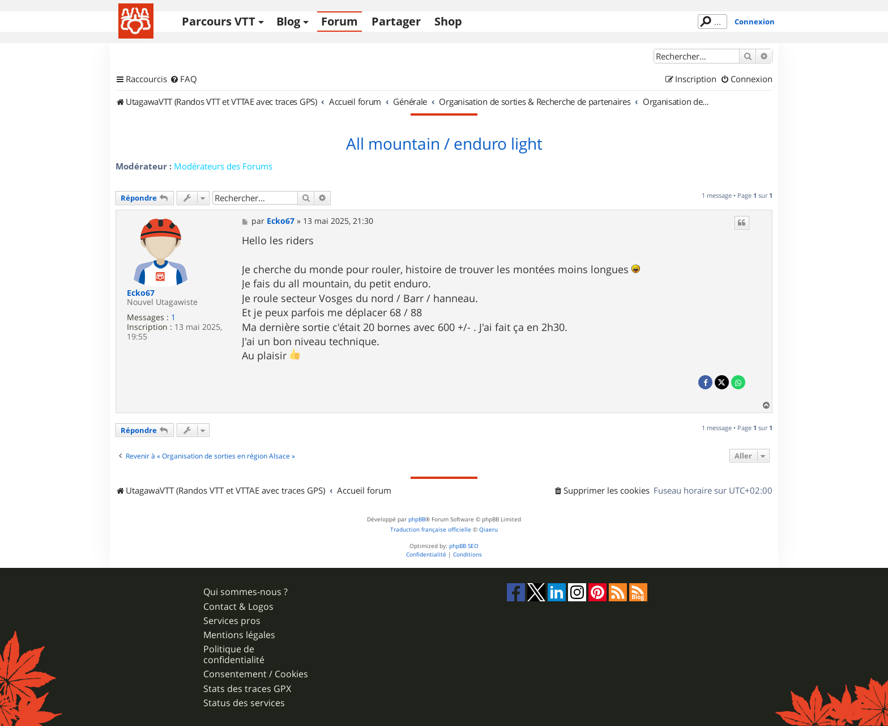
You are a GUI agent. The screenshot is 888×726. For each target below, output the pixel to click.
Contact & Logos (238, 606)
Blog (288, 21)
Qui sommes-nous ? (245, 592)
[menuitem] (183, 79)
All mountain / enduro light (444, 144)
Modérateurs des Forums (223, 166)
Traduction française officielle (430, 529)
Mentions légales (239, 635)
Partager (396, 21)
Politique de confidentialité (233, 654)
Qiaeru (488, 529)
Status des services (244, 703)
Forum (339, 21)
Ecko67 (141, 293)
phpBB (416, 519)
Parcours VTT (218, 21)
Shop (448, 21)
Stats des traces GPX (247, 688)
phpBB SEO (464, 546)
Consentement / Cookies (255, 674)
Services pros (232, 620)
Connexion (755, 21)
